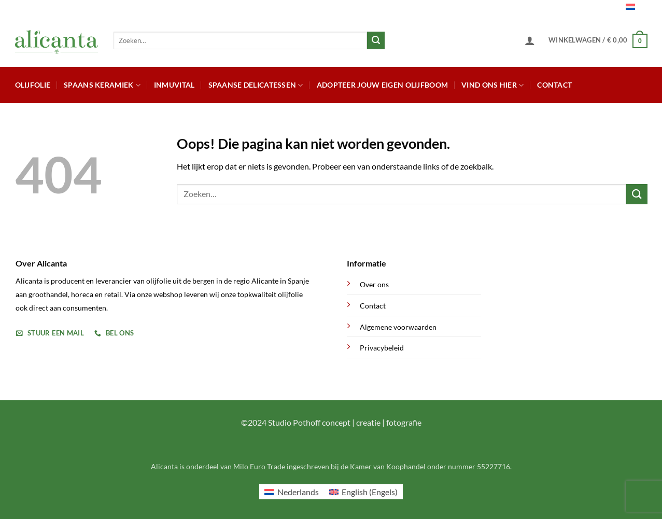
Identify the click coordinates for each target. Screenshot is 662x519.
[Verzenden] (376, 40)
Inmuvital (174, 84)
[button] (530, 40)
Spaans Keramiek (102, 85)
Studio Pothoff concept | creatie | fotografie (344, 422)
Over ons (374, 284)
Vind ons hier (492, 85)
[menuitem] (291, 491)
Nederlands (616, 8)
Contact (554, 84)
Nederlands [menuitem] (298, 492)
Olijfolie (33, 84)
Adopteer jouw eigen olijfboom (382, 84)
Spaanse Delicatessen (255, 85)
